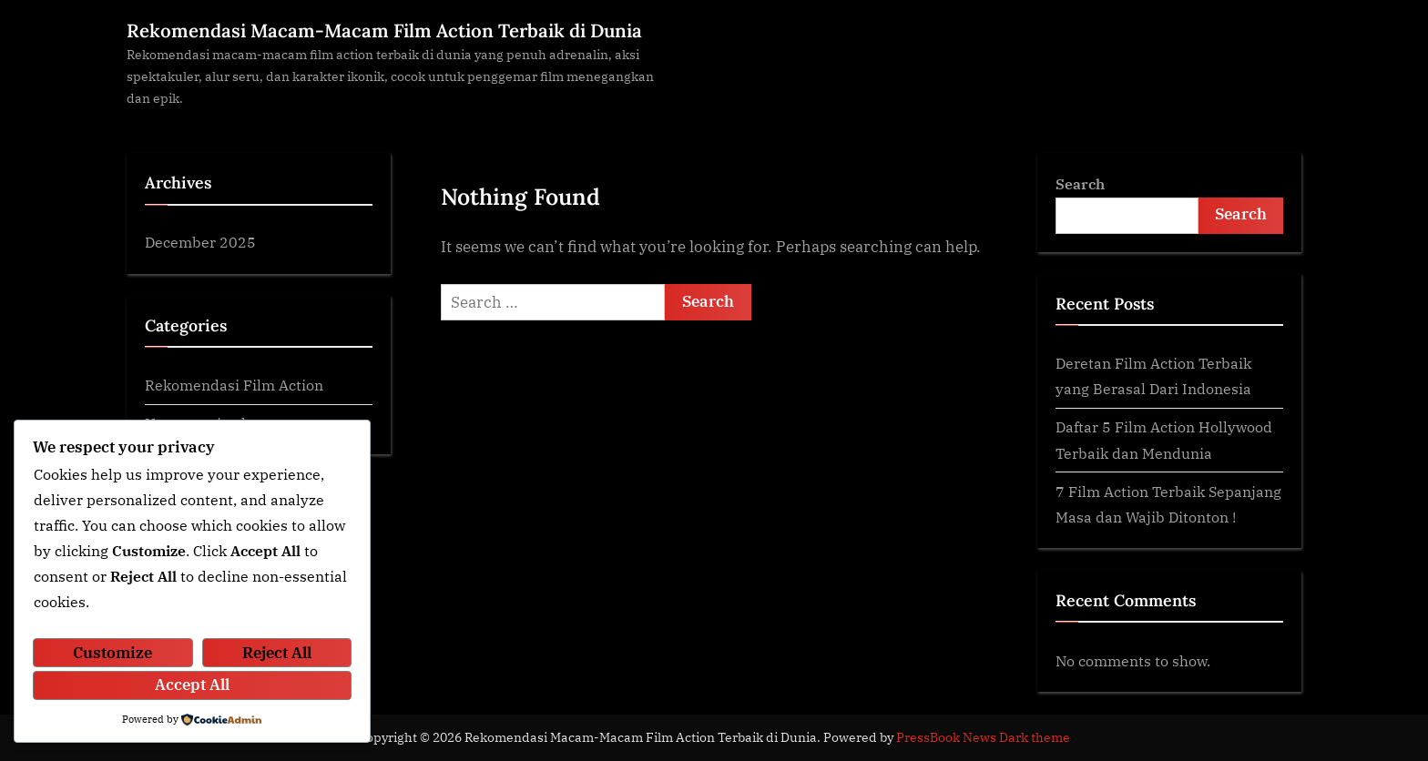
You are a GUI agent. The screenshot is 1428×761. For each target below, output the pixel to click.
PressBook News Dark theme (983, 737)
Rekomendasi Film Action (234, 384)
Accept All (192, 685)
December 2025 (200, 241)
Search (1080, 183)
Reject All (276, 653)
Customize (112, 653)
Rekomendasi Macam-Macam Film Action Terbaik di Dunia (384, 30)
